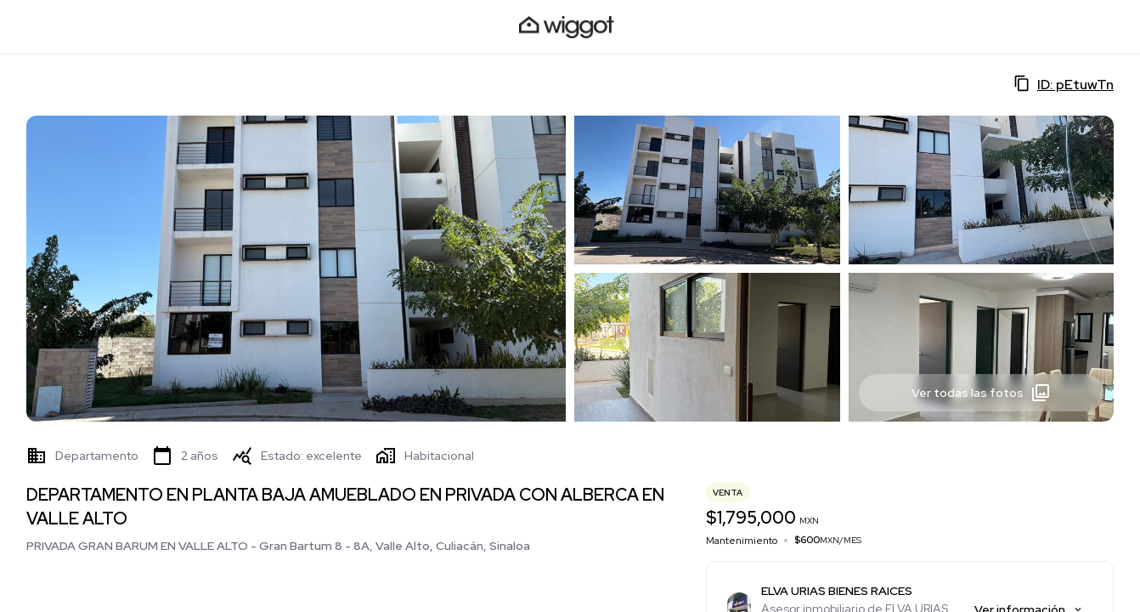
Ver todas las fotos (981, 392)
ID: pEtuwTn (1063, 84)
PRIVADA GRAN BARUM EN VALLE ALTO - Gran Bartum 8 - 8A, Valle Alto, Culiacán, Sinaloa (278, 545)
